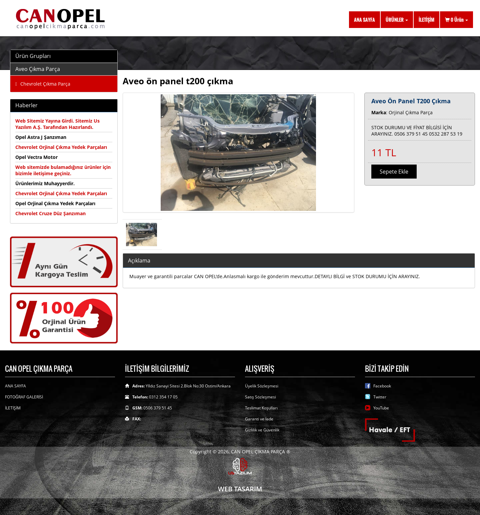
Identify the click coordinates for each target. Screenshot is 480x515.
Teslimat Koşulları (261, 408)
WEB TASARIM (240, 488)
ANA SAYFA (364, 19)
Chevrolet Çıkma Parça (42, 84)
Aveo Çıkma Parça (37, 69)
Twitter (379, 397)
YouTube (381, 408)
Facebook (382, 386)
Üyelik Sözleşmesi (261, 386)
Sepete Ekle (394, 171)
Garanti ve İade (259, 419)
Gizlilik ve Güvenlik (262, 430)
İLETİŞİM (426, 19)
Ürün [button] (456, 19)
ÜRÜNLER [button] (397, 19)
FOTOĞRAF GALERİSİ (24, 397)
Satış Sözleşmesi (260, 397)
